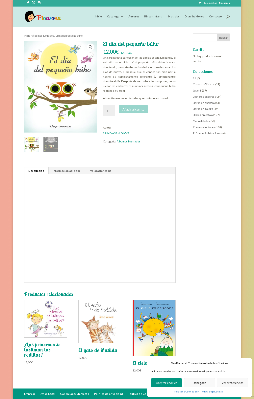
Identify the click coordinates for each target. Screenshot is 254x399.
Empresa (30, 393)
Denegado (199, 383)
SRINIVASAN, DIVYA (116, 133)
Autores (133, 16)
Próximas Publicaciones (207, 133)
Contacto (215, 16)
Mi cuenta (224, 3)
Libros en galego (203, 108)
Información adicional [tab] (67, 170)
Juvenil (197, 90)
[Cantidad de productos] (109, 110)
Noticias (174, 16)
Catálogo (113, 16)
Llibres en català (203, 114)
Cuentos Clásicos (204, 84)
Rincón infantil (153, 16)
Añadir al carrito (133, 109)
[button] (90, 47)
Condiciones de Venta (74, 393)
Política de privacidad (212, 391)
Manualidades (201, 121)
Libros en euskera (204, 102)
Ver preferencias (232, 383)
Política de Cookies (141, 393)
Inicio (98, 16)
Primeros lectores (204, 127)
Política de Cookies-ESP (186, 391)
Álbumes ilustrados (43, 35)
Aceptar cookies (166, 383)
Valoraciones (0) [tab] (101, 170)
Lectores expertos (204, 96)
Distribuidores (194, 16)
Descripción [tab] (36, 170)
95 (194, 78)
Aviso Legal (47, 393)
